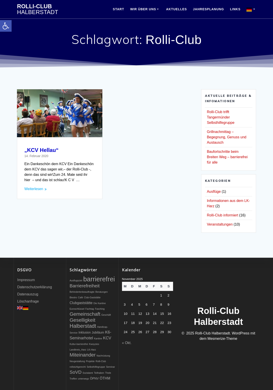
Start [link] (118, 9)
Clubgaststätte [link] (81, 303)
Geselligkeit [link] (82, 320)
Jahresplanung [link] (208, 9)
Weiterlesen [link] (33, 189)
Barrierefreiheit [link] (85, 285)
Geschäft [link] (106, 314)
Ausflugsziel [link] (76, 280)
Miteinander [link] (83, 355)
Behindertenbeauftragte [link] (82, 291)
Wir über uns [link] (143, 9)
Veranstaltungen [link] (220, 224)
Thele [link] (108, 372)
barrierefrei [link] (99, 279)
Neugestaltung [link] (77, 361)
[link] (6, 26)
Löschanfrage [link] (28, 301)
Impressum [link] (26, 280)
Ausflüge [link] (214, 191)
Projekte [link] (90, 361)
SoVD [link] (76, 372)
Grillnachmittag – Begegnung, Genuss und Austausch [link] (226, 137)
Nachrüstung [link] (103, 355)
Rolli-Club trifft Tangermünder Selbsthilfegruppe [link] (220, 117)
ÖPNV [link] (94, 378)
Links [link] (235, 9)
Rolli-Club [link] (37, 9)
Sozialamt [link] (88, 372)
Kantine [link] (98, 338)
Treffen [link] (73, 378)
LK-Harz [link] (91, 349)
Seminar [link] (110, 366)
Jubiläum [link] (98, 332)
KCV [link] (107, 338)
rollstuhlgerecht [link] (78, 366)
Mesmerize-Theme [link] (222, 338)
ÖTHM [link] (105, 378)
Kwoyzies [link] (94, 344)
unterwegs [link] (83, 378)
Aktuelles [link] (176, 9)
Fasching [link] (100, 308)
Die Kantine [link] (99, 303)
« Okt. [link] (127, 343)
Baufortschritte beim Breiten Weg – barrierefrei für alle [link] (227, 157)
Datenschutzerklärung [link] (34, 287)
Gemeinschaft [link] (85, 314)
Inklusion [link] (85, 332)
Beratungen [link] (101, 291)
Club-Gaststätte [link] (92, 297)
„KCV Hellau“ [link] (41, 150)
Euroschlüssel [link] (77, 308)
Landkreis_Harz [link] (78, 349)
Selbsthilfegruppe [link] (96, 366)
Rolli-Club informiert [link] (222, 215)
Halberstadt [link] (83, 326)
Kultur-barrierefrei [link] (79, 344)
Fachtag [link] (89, 308)
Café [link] (80, 297)
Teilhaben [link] (99, 372)
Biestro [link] (73, 297)
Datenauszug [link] (27, 294)
